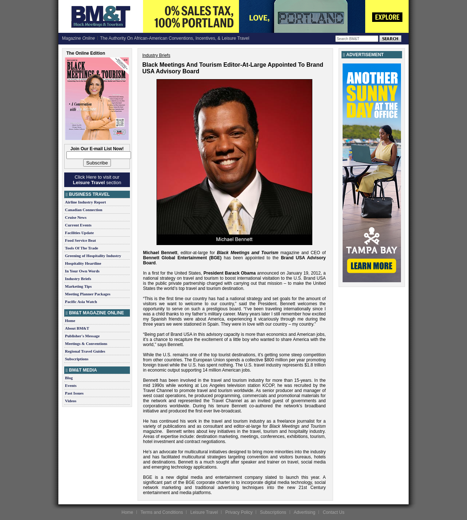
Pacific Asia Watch (81, 301)
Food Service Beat (80, 240)
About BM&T (77, 328)
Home (70, 320)
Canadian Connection (83, 209)
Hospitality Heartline (83, 263)
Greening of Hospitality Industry (93, 255)
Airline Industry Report (85, 202)
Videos (70, 401)
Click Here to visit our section (97, 179)
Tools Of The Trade (81, 248)
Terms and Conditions (161, 512)
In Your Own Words (82, 271)
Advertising (304, 512)
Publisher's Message (82, 336)
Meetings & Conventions (86, 343)
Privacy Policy (238, 512)
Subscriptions (76, 359)
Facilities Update (79, 232)
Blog (69, 378)
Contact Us (333, 512)
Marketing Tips (78, 286)
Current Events (78, 225)
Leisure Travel (204, 512)
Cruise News (75, 217)
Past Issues (74, 393)
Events (71, 385)
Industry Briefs (78, 278)
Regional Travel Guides (85, 351)
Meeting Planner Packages (87, 294)
